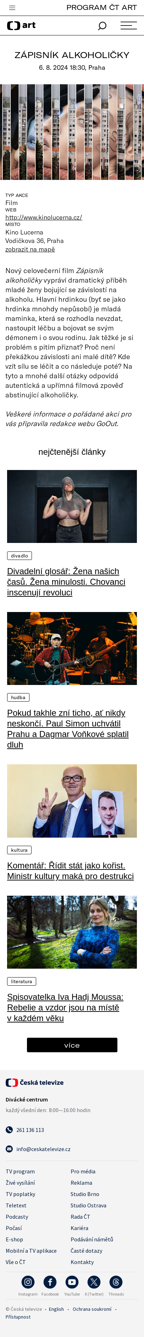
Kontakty (82, 1261)
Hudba (18, 697)
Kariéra (79, 1227)
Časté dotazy (86, 1250)
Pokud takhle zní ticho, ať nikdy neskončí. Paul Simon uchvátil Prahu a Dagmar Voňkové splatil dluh (68, 728)
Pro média (83, 1171)
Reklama (81, 1182)
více (72, 1045)
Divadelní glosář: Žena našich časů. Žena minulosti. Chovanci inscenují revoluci (66, 581)
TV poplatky (20, 1193)
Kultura (19, 850)
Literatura (21, 981)
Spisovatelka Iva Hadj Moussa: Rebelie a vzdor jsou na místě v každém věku (65, 1007)
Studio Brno (85, 1193)
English (56, 1309)
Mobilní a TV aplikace (31, 1250)
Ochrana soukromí (92, 1309)
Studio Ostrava (88, 1205)
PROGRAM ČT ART (101, 7)
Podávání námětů (92, 1239)
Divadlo (19, 556)
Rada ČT (80, 1216)
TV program (20, 1171)
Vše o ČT (16, 1261)
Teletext (16, 1205)
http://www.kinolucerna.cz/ (43, 217)
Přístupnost (18, 1317)
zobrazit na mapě (30, 249)
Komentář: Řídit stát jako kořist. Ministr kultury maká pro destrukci (70, 871)
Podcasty (17, 1216)
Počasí (14, 1227)
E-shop (14, 1239)
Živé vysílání (20, 1182)
